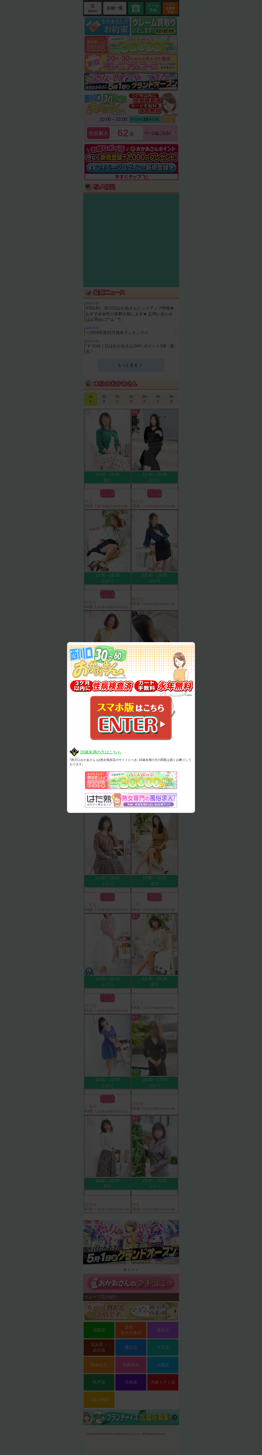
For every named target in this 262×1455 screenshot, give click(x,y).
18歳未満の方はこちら (100, 752)
